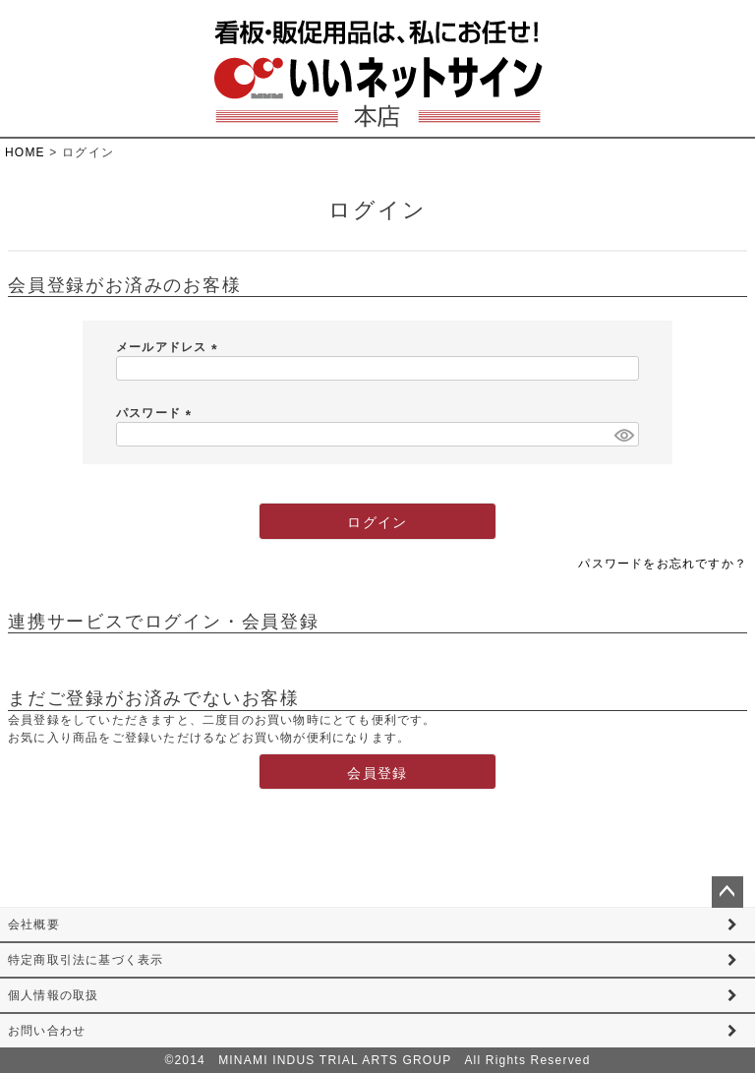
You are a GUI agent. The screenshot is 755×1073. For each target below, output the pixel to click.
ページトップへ (727, 892)
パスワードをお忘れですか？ (662, 563)
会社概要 (34, 924)
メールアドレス (169, 347)
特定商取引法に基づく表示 (85, 960)
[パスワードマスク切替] (624, 434)
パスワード (157, 413)
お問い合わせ (47, 1031)
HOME (25, 152)
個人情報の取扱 (53, 995)
